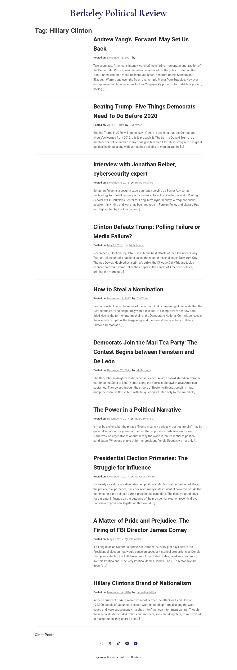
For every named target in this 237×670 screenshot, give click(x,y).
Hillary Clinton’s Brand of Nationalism (142, 583)
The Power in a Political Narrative (137, 409)
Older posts (44, 635)
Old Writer (136, 124)
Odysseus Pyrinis (145, 476)
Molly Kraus (144, 370)
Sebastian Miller (146, 592)
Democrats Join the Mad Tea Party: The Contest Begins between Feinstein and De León (145, 352)
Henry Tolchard (144, 182)
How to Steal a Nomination (128, 289)
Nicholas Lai (136, 245)
